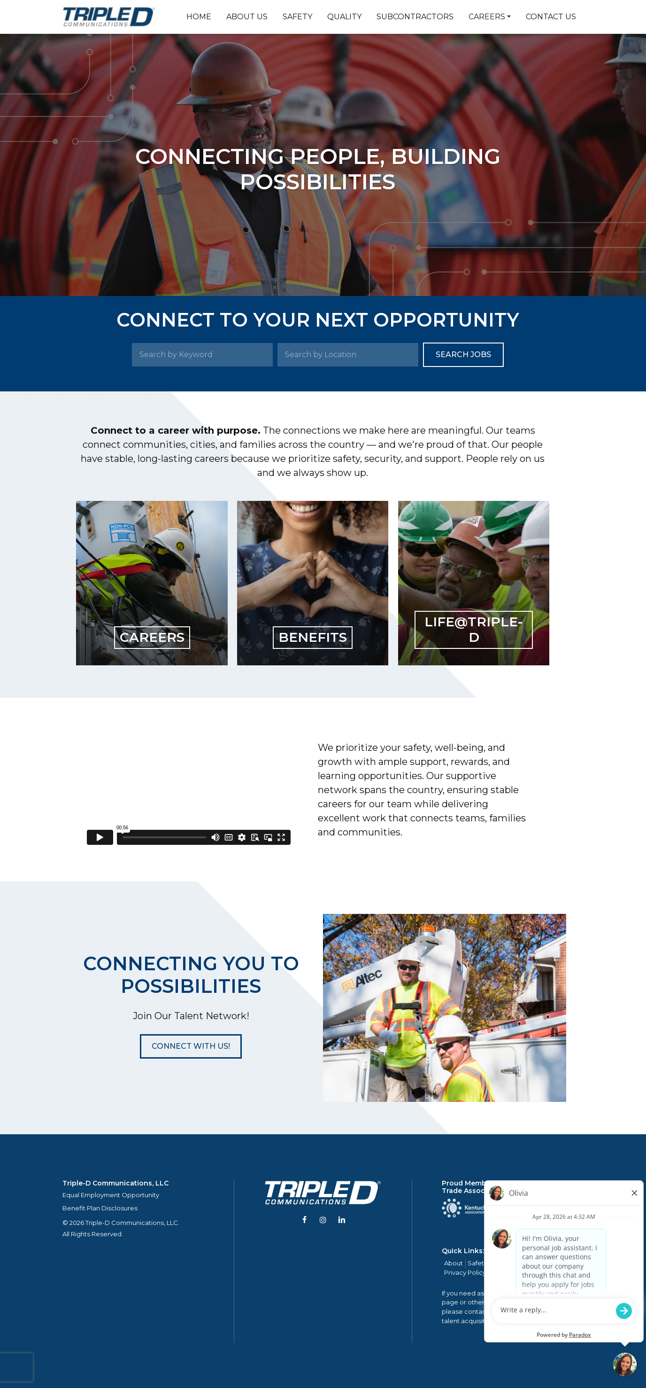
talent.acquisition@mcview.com (491, 1321)
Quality (344, 16)
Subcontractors (415, 16)
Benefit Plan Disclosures (100, 1208)
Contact (561, 1263)
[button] (191, 1046)
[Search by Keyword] (202, 354)
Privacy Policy (465, 1272)
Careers (487, 16)
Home (198, 16)
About (453, 1263)
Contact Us (551, 16)
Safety (297, 16)
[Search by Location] (347, 354)
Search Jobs (463, 354)
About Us (247, 16)
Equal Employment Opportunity (110, 1195)
